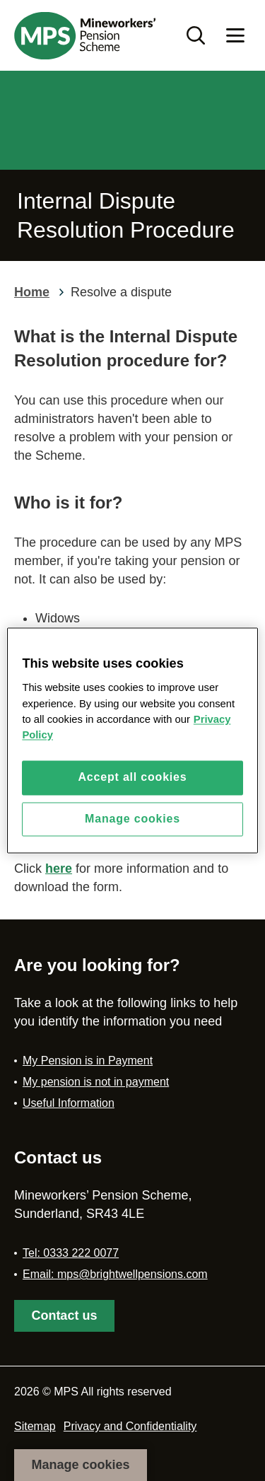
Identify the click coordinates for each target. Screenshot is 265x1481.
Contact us (64, 1315)
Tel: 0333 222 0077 (71, 1253)
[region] (132, 740)
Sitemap (35, 1426)
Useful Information (68, 1103)
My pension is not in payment (96, 1082)
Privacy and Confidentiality (130, 1426)
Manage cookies (80, 1465)
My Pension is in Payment (88, 1061)
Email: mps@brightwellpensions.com (115, 1274)
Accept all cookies (132, 778)
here (58, 868)
